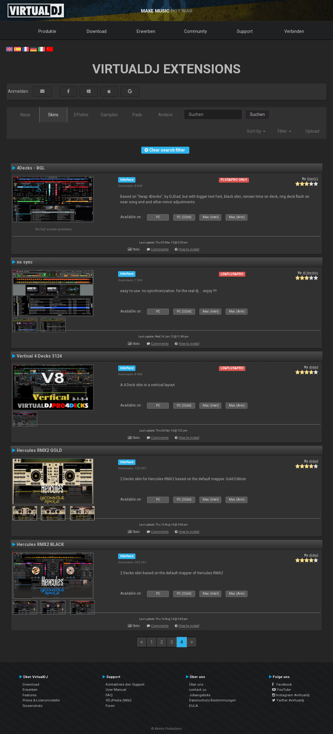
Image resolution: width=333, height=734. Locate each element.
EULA (193, 706)
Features (30, 695)
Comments (160, 249)
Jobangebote (199, 695)
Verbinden (294, 31)
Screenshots (33, 706)
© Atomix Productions (166, 729)
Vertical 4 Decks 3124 (39, 356)
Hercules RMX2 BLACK (40, 544)
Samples (109, 114)
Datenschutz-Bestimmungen (212, 700)
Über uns (196, 684)
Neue (25, 114)
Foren (110, 706)
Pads (137, 114)
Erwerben (146, 31)
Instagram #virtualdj (291, 695)
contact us (197, 689)
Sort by (256, 131)
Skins (53, 114)
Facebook (282, 684)
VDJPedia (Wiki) (118, 700)
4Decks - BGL (31, 168)
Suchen (257, 114)
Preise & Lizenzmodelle (41, 700)
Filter (284, 131)
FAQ (109, 695)
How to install (189, 249)
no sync (25, 262)
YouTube (281, 689)
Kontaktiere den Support (125, 684)
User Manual (116, 689)
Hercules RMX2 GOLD (39, 450)
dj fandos (310, 273)
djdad (313, 367)
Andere (165, 114)
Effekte (81, 114)
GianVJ (312, 179)
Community (195, 31)
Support (245, 31)
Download (97, 31)
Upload (312, 131)
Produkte (47, 31)
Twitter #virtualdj (288, 700)
